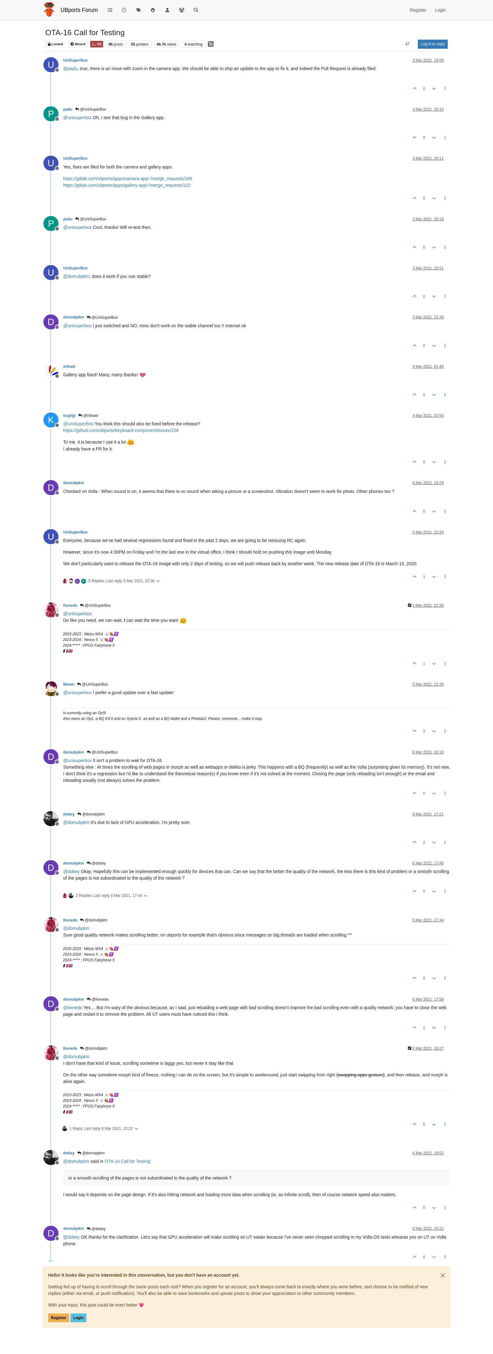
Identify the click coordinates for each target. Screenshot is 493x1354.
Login (78, 1318)
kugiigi (69, 415)
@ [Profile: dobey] (71, 871)
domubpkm (73, 317)
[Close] (442, 1275)
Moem (68, 684)
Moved (77, 44)
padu (67, 109)
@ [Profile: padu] (70, 68)
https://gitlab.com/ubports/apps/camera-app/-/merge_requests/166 (127, 178)
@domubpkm (91, 814)
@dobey (96, 863)
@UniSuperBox (90, 109)
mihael (69, 366)
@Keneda (97, 999)
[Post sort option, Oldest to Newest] (407, 44)
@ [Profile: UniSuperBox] (78, 423)
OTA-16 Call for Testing (127, 1161)
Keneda (70, 605)
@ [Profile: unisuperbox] (77, 117)
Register (58, 1318)
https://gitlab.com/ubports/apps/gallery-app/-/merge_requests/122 (127, 185)
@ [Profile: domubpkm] (76, 276)
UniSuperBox (75, 60)
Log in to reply (433, 44)
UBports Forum (79, 10)
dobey (69, 814)
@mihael (88, 415)
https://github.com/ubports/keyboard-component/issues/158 (121, 430)
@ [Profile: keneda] (72, 1007)
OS (97, 44)
